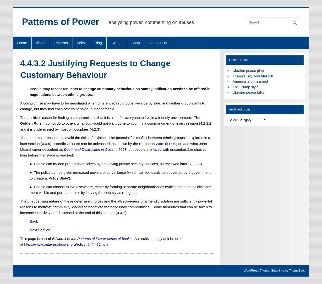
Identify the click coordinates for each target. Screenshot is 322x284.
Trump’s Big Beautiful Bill (253, 76)
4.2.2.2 (205, 123)
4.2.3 (95, 129)
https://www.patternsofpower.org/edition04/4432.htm (66, 244)
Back (34, 221)
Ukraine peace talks (248, 92)
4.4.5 (46, 144)
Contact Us (158, 43)
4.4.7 (121, 213)
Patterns (61, 43)
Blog (98, 43)
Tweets (116, 43)
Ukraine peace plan (248, 71)
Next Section (40, 230)
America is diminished (250, 81)
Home (22, 43)
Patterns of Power (60, 22)
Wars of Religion (169, 144)
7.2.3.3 (195, 164)
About (40, 43)
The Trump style (246, 87)
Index (81, 43)
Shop (135, 43)
